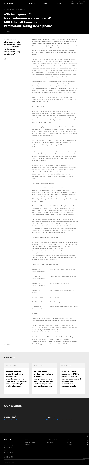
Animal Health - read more (12, 420)
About (59, 3)
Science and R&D (30, 442)
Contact (69, 442)
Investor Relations (76, 3)
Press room (82, 1)
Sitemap (69, 444)
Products (32, 3)
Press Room (49, 442)
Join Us (69, 440)
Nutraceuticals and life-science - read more (59, 420)
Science (44, 3)
